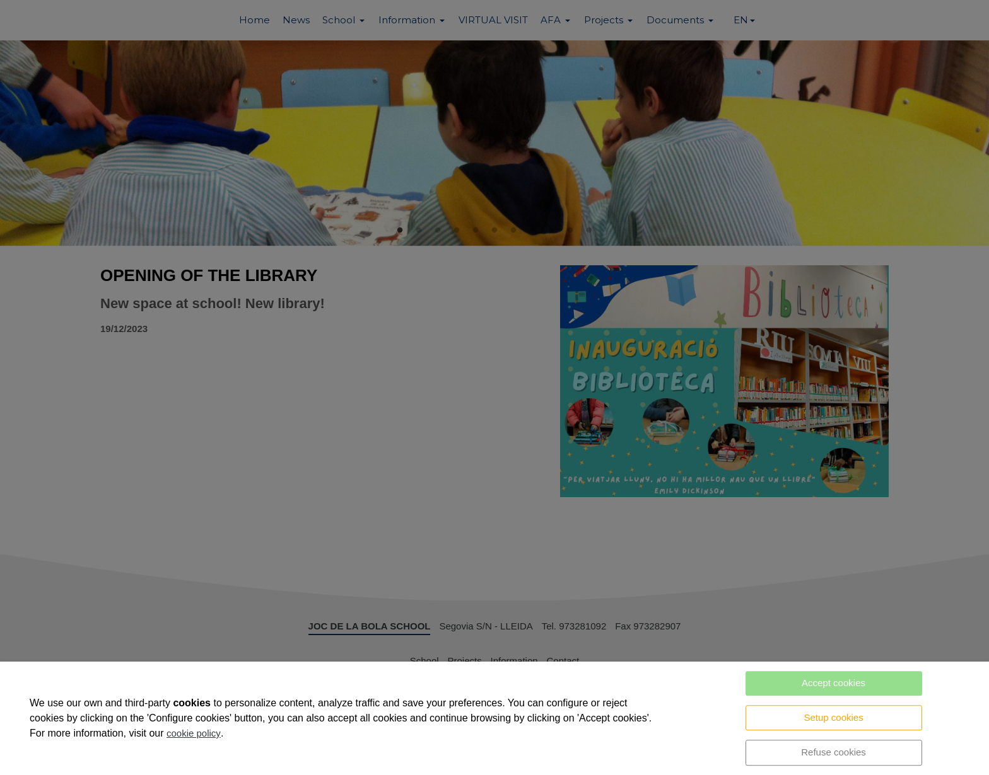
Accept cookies (833, 682)
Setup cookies (833, 717)
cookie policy (194, 733)
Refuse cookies (833, 752)
